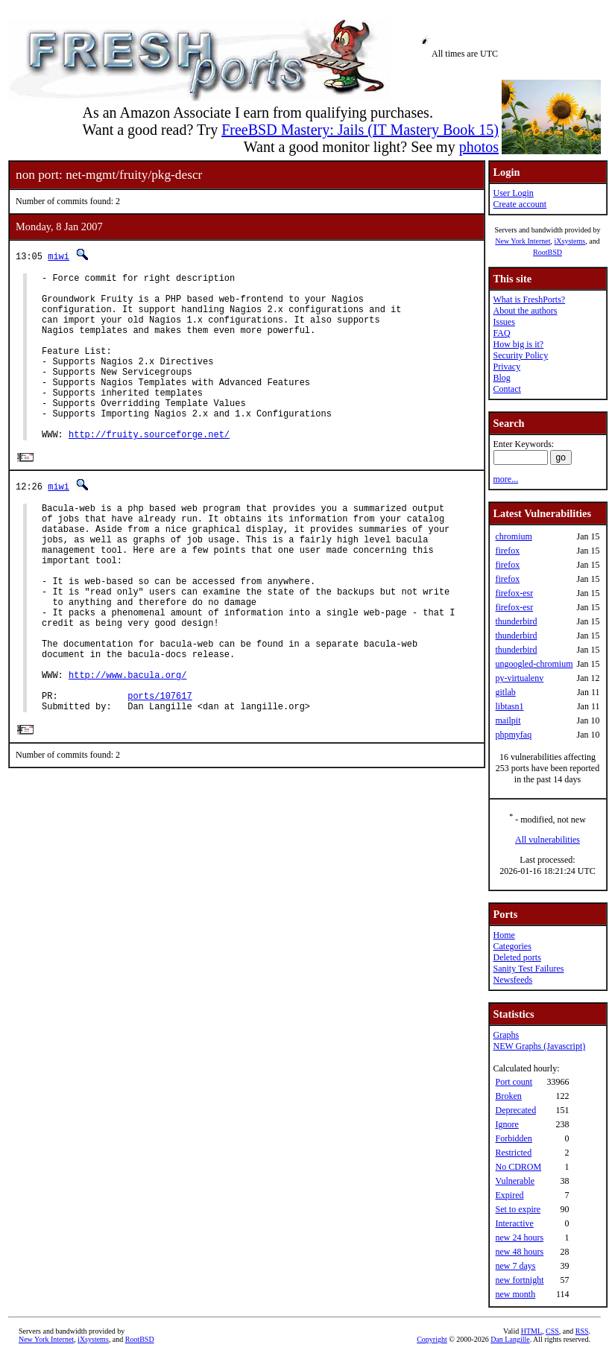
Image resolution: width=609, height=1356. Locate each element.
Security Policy (520, 355)
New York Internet (522, 241)
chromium (513, 536)
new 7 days (515, 1266)
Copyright (432, 1339)
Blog (501, 378)
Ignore (506, 1124)
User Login (513, 193)
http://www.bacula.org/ (127, 749)
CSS (552, 1331)
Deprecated (515, 1110)
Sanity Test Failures (528, 968)
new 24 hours (519, 1237)
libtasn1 (509, 706)
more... (505, 479)
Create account (519, 204)
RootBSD (547, 252)
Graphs (506, 1035)
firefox (507, 550)
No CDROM (518, 1167)
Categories (512, 946)
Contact (506, 389)
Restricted (513, 1152)
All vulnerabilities (547, 839)
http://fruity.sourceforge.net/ (149, 469)
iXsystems (569, 241)
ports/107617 (159, 774)
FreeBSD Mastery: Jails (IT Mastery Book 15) (360, 129)
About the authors (525, 310)
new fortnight (519, 1280)
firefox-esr (514, 593)
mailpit (507, 720)
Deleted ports (516, 957)
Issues (503, 322)
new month (515, 1294)
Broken (508, 1096)
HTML (531, 1331)
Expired (509, 1195)
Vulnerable (514, 1181)
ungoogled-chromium (533, 664)
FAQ (501, 333)
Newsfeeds (512, 980)
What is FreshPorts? (529, 299)
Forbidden (513, 1138)
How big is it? (518, 344)
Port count (513, 1082)
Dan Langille (509, 1339)
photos (479, 147)
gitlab (505, 692)
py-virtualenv (519, 678)
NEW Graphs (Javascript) (539, 1046)
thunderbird (516, 621)
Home (503, 935)
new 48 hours (519, 1251)
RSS (582, 1331)
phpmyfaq (513, 734)
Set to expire (517, 1209)
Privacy (506, 366)
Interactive (514, 1223)
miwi (58, 256)
